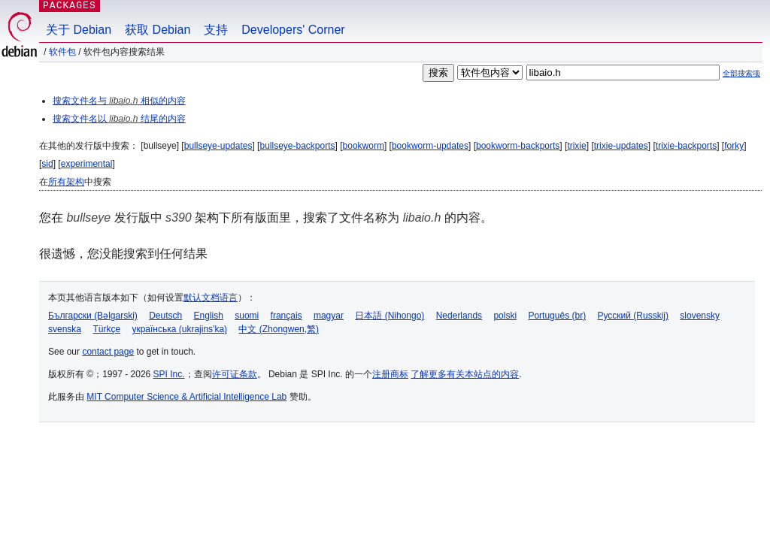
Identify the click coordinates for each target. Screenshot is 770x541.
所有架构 (66, 182)
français (286, 315)
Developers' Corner (292, 29)
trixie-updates (621, 146)
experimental (87, 164)
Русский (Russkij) (632, 315)
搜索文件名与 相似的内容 (119, 100)
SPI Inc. (169, 374)
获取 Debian (157, 29)
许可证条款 (234, 374)
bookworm (363, 146)
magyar (329, 315)
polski (505, 315)
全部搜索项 (741, 73)
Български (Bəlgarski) (93, 315)
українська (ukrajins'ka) (179, 329)
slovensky (700, 315)
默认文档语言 (210, 297)
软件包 (62, 52)
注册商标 (390, 374)
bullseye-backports (297, 146)
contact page (108, 351)
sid (47, 164)
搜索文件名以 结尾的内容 (119, 118)
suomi (247, 315)
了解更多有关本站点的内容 (465, 374)
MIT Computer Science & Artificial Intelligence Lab (186, 396)
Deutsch (165, 315)
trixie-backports (686, 146)
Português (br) (557, 315)
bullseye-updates (218, 146)
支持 (216, 29)
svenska (64, 329)
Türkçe (106, 329)
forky (734, 146)
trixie (576, 146)
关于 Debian (78, 29)
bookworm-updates (430, 146)
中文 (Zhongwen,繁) (278, 329)
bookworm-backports (517, 146)
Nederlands (459, 315)
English (208, 315)
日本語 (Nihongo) (389, 315)
